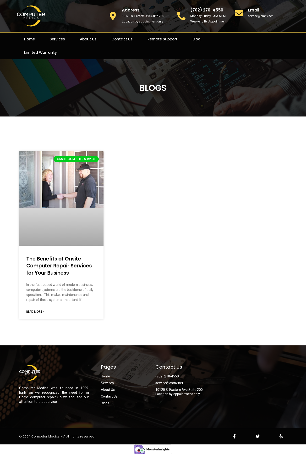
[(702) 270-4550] (181, 16)
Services (57, 39)
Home (29, 39)
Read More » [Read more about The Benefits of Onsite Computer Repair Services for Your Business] (35, 312)
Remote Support (163, 39)
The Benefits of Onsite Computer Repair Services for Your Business (59, 265)
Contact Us (122, 39)
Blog (196, 39)
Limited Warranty (40, 52)
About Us (88, 39)
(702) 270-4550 (206, 10)
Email (253, 10)
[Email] (239, 13)
